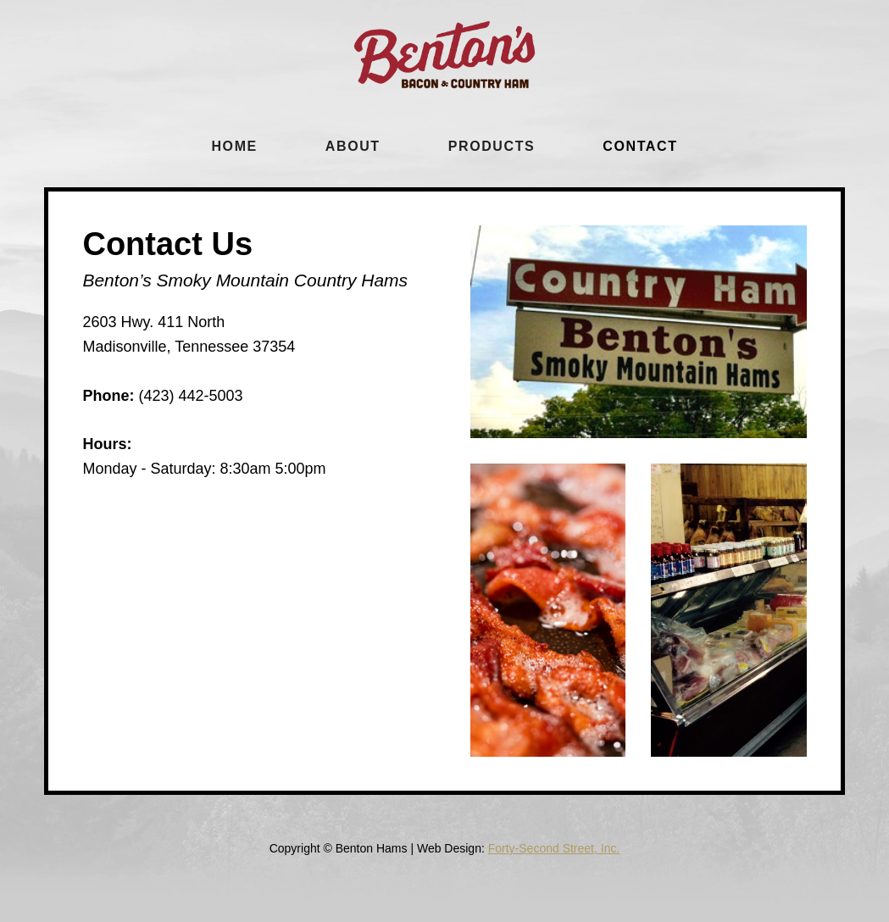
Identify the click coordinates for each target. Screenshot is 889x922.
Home (234, 146)
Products (492, 146)
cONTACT (640, 146)
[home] (444, 54)
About (353, 146)
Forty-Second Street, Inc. (554, 848)
